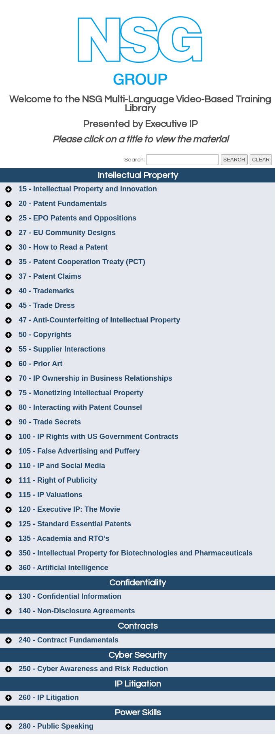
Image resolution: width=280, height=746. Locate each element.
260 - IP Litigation (48, 697)
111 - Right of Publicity (57, 480)
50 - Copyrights (44, 335)
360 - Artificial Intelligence (62, 568)
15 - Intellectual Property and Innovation (87, 189)
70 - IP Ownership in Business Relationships (94, 378)
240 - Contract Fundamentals (68, 640)
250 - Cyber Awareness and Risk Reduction (92, 669)
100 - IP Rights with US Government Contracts (97, 436)
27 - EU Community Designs (66, 233)
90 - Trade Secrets (49, 422)
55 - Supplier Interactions (61, 349)
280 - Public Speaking (55, 726)
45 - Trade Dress (46, 305)
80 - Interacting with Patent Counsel (79, 407)
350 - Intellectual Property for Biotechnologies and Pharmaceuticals (134, 553)
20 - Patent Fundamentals (62, 203)
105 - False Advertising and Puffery (78, 451)
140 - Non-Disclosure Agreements (76, 611)
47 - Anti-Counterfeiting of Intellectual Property (98, 320)
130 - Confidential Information (69, 596)
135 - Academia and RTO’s (63, 538)
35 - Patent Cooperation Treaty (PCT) (81, 262)
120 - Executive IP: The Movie (68, 509)
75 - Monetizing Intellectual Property (80, 393)
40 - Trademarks (45, 291)
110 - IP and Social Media (61, 466)
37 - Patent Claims (49, 276)
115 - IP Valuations (50, 495)
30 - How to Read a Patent (62, 247)
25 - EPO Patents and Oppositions (76, 218)
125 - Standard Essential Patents (74, 524)
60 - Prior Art (39, 364)
